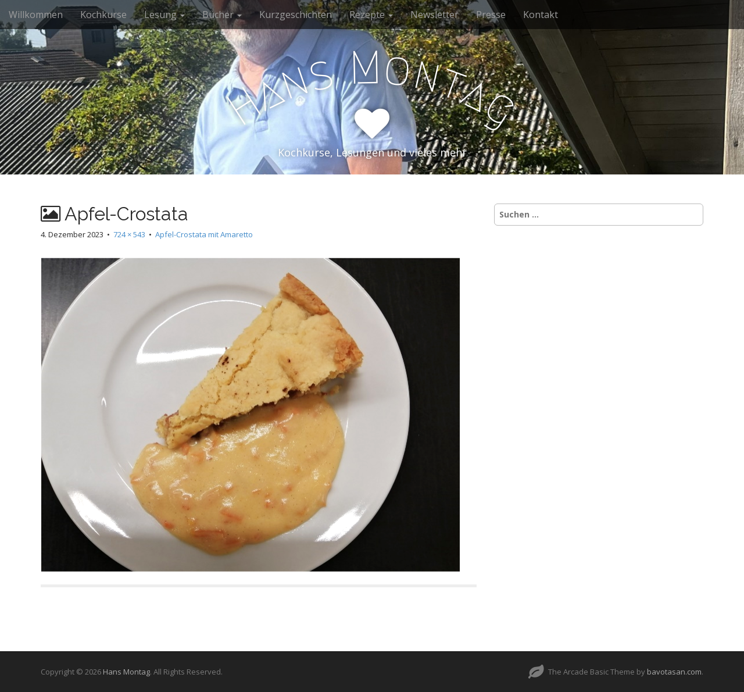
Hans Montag (126, 671)
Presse (491, 14)
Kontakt (540, 14)
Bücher (222, 14)
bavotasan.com (674, 671)
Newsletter (434, 14)
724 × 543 (129, 234)
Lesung (164, 14)
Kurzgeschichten (295, 14)
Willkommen (36, 14)
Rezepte (371, 14)
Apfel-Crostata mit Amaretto (204, 234)
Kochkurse (103, 14)
